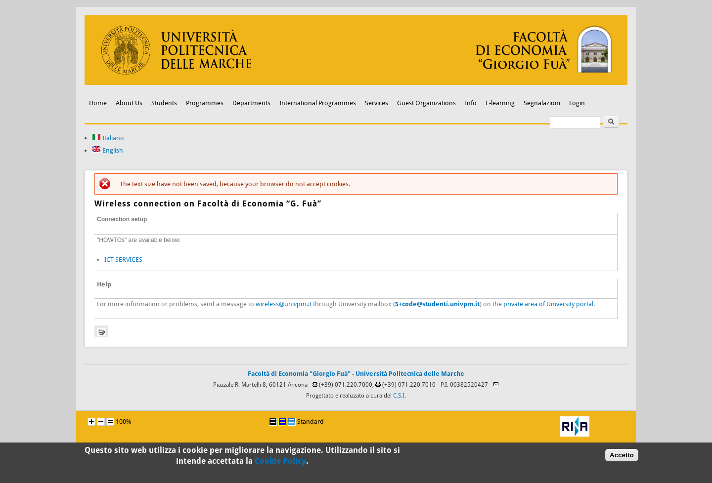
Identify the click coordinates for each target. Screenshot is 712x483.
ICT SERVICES (123, 259)
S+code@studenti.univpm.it (437, 304)
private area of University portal (548, 304)
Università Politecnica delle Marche (410, 373)
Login (577, 103)
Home (98, 103)
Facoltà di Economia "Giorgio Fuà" (299, 373)
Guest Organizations (426, 103)
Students (164, 103)
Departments (251, 103)
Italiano (108, 138)
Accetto (622, 457)
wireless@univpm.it (284, 304)
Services (376, 103)
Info (471, 103)
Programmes (204, 103)
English (107, 150)
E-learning (500, 103)
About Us (129, 103)
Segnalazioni (542, 103)
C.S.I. (399, 395)
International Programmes (317, 103)
